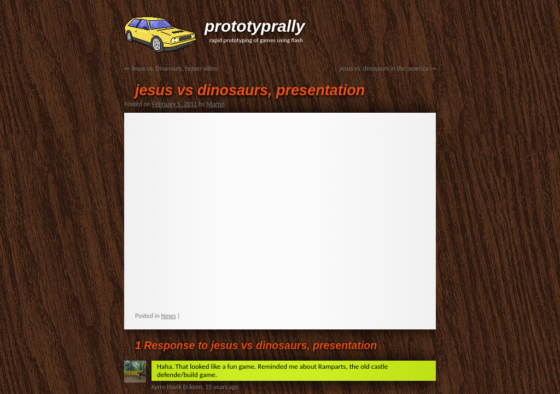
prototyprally (255, 26)
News (168, 316)
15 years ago (221, 387)
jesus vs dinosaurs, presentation (250, 90)
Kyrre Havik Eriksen (176, 387)
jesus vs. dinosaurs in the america (388, 68)
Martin (216, 104)
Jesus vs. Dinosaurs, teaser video (171, 68)
